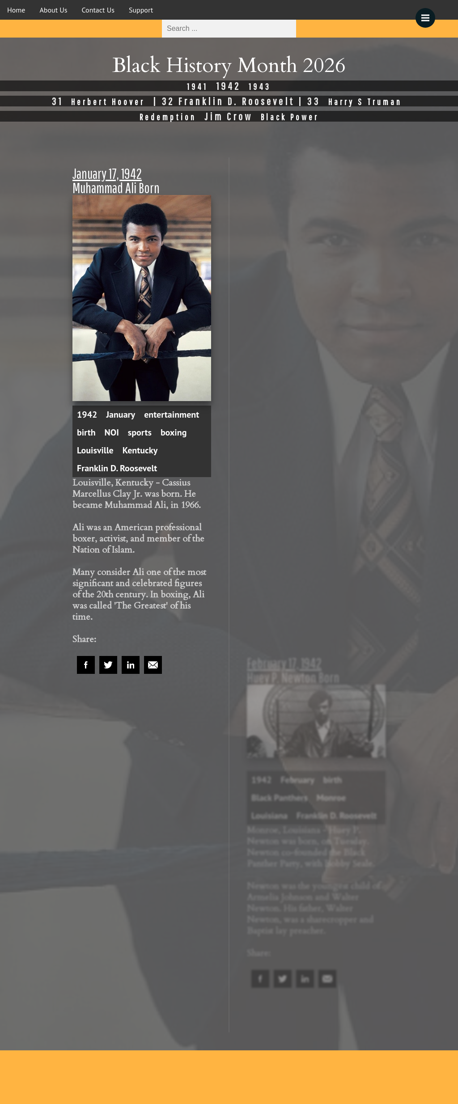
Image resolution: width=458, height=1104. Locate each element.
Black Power (290, 117)
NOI (112, 432)
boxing (174, 432)
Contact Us (98, 9)
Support (141, 9)
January (120, 414)
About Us (53, 9)
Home (16, 9)
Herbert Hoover (108, 102)
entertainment (171, 414)
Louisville (95, 450)
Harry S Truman (365, 102)
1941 (197, 86)
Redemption (168, 117)
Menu (428, 13)
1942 (87, 414)
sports (140, 432)
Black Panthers (279, 798)
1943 (260, 86)
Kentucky (140, 450)
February (297, 780)
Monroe (331, 798)
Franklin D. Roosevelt (117, 468)
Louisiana (269, 815)
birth (86, 432)
